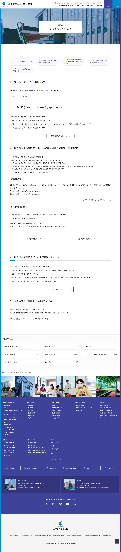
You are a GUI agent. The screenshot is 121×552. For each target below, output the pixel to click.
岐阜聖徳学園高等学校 (40, 535)
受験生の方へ (58, 3)
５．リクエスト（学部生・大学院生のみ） (21, 70)
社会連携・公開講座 (80, 402)
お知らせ (53, 453)
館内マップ (48, 346)
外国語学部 (31, 415)
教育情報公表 (7, 424)
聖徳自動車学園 (107, 535)
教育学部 (30, 405)
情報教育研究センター (57, 408)
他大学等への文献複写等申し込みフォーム (65, 277)
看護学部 (30, 410)
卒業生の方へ (76, 3)
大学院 (29, 418)
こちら (22, 96)
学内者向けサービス (11, 362)
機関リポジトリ (49, 362)
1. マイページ (22, 61)
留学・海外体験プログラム (107, 405)
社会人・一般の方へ (97, 3)
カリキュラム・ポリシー (10, 417)
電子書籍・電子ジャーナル (52, 354)
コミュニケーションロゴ (10, 429)
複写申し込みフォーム (60, 289)
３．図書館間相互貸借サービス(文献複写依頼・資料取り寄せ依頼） (73, 61)
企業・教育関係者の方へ (86, 3)
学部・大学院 (80, 5)
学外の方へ (87, 346)
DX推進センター (56, 418)
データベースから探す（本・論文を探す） (96, 354)
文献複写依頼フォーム (34, 239)
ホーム (3, 372)
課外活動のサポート (9, 445)
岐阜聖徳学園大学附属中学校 (56, 535)
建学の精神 (7, 405)
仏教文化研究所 (56, 415)
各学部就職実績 (32, 442)
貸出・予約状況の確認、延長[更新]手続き (34, 90)
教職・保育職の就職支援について (36, 447)
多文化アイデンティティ (106, 410)
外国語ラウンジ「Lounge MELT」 (108, 415)
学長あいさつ (7, 408)
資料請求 (99, 5)
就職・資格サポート (9, 450)
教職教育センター (56, 410)
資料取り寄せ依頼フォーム (86, 239)
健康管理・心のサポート (10, 452)
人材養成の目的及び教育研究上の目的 (13, 411)
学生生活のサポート (9, 442)
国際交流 (101, 402)
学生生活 (5, 439)
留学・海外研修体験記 (105, 408)
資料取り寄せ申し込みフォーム (60, 136)
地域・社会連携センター (82, 405)
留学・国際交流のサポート (11, 447)
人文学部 (30, 408)
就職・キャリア (31, 439)
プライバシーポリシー (56, 459)
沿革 (5, 422)
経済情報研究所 (56, 413)
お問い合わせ (54, 442)
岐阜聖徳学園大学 (27, 535)
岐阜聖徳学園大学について (66, 5)
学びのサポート (8, 455)
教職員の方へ (111, 468)
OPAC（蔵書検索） (10, 354)
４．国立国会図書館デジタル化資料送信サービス (98, 61)
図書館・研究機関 (11, 372)
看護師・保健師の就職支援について (37, 452)
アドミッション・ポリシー (11, 419)
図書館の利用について (11, 346)
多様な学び (79, 410)
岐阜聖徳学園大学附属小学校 (74, 535)
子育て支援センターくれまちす (84, 408)
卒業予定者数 (31, 445)
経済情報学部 (31, 413)
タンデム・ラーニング (105, 418)
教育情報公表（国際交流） (107, 413)
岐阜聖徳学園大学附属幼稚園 (92, 535)
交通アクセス (90, 5)
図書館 (6, 339)
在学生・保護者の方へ (67, 3)
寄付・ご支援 (54, 449)
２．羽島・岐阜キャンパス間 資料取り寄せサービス (47, 61)
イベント (53, 456)
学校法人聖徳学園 (14, 535)
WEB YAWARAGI (8, 427)
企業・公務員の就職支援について (36, 450)
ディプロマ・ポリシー (9, 414)
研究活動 (6, 434)
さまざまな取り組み (9, 432)
